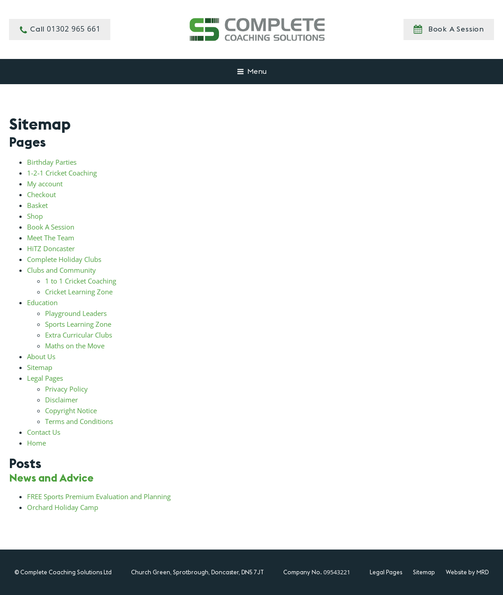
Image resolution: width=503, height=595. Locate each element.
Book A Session (50, 226)
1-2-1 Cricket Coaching (62, 172)
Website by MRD (467, 572)
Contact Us (43, 432)
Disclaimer (61, 399)
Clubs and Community (61, 270)
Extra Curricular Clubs (78, 334)
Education (42, 302)
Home (36, 442)
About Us (41, 356)
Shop (35, 216)
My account (45, 183)
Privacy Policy (66, 388)
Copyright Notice (71, 410)
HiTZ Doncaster (51, 248)
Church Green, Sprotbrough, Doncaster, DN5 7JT (197, 572)
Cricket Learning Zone (79, 291)
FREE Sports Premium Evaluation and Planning (99, 496)
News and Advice (51, 477)
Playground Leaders (76, 313)
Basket (37, 205)
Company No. (316, 572)
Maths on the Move (74, 345)
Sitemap (39, 367)
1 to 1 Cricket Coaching (80, 280)
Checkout (41, 194)
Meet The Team (50, 237)
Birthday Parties (52, 162)
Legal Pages (45, 378)
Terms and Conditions (79, 421)
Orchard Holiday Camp (62, 507)
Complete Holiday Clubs (64, 259)
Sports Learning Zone (78, 324)
